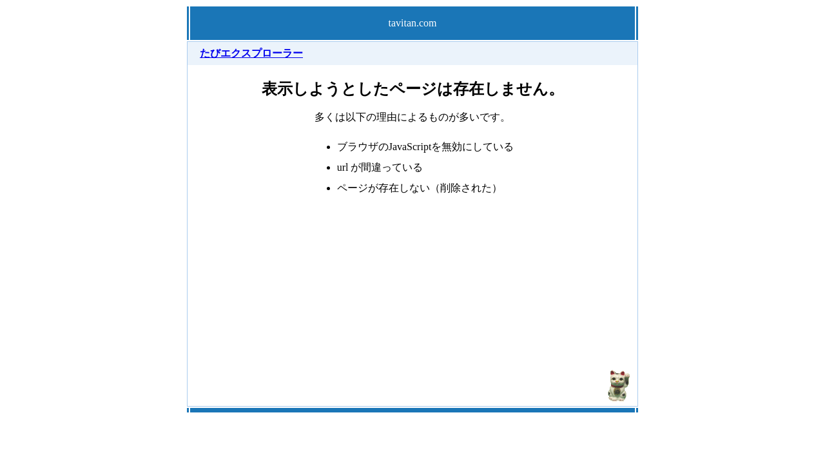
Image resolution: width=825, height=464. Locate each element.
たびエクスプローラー (251, 53)
